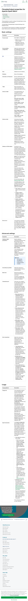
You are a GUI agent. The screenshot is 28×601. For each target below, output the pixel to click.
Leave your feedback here (8, 514)
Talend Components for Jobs (8, 4)
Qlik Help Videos (6, 526)
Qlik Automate (5, 552)
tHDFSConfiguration (20, 478)
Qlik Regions (5, 569)
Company (4, 574)
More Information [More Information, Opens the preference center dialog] (14, 599)
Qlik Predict (5, 551)
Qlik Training (5, 529)
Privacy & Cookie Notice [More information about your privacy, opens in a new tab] (14, 595)
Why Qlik (4, 557)
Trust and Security (6, 559)
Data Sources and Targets (7, 568)
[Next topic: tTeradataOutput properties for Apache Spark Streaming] (20, 519)
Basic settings (5, 15)
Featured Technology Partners (8, 566)
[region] (14, 595)
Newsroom (5, 584)
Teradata (15, 4)
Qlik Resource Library (6, 534)
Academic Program (6, 580)
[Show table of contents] (2, 5)
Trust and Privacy (6, 560)
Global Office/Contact (7, 586)
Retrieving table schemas (19, 180)
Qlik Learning (5, 531)
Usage (4, 18)
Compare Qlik (5, 565)
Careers (4, 583)
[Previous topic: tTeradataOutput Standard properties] (7, 519)
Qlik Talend (5, 541)
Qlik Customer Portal (6, 532)
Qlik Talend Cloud (6, 542)
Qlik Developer (5, 528)
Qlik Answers (5, 549)
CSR (3, 577)
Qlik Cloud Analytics (6, 548)
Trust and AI (5, 562)
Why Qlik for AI (5, 563)
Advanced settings (6, 16)
